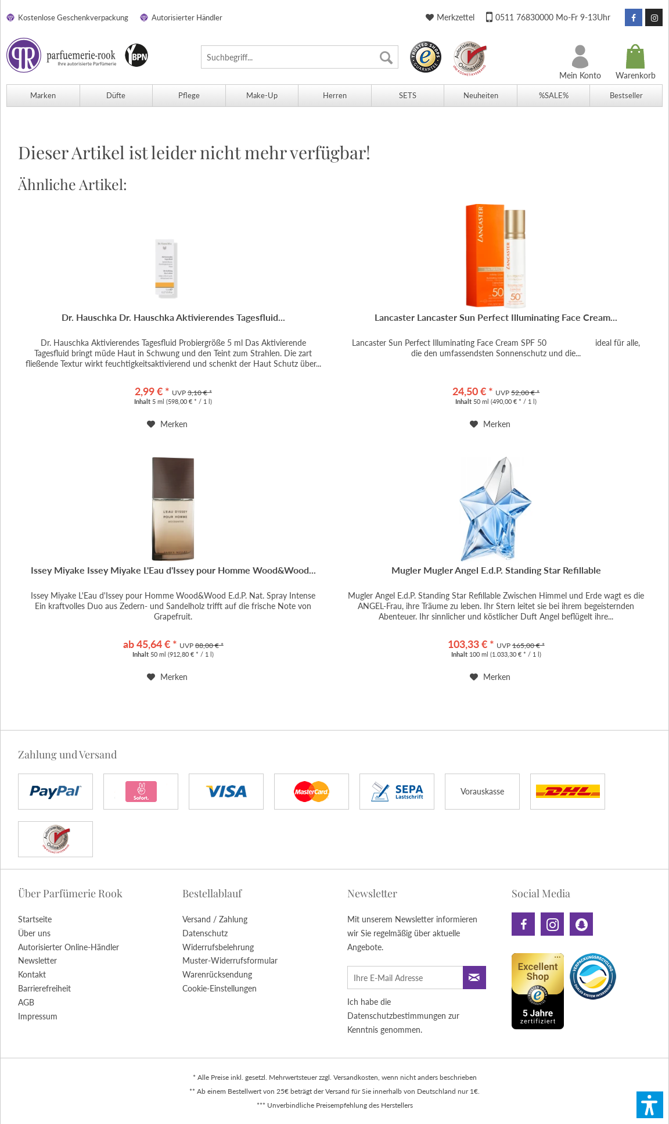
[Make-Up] (261, 95)
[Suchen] (386, 57)
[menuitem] (299, 57)
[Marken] (43, 95)
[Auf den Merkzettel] (167, 424)
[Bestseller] (626, 95)
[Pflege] (188, 95)
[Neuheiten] (480, 95)
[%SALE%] (553, 95)
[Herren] (334, 95)
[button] (649, 1104)
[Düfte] (116, 95)
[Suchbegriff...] (299, 57)
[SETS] (407, 95)
